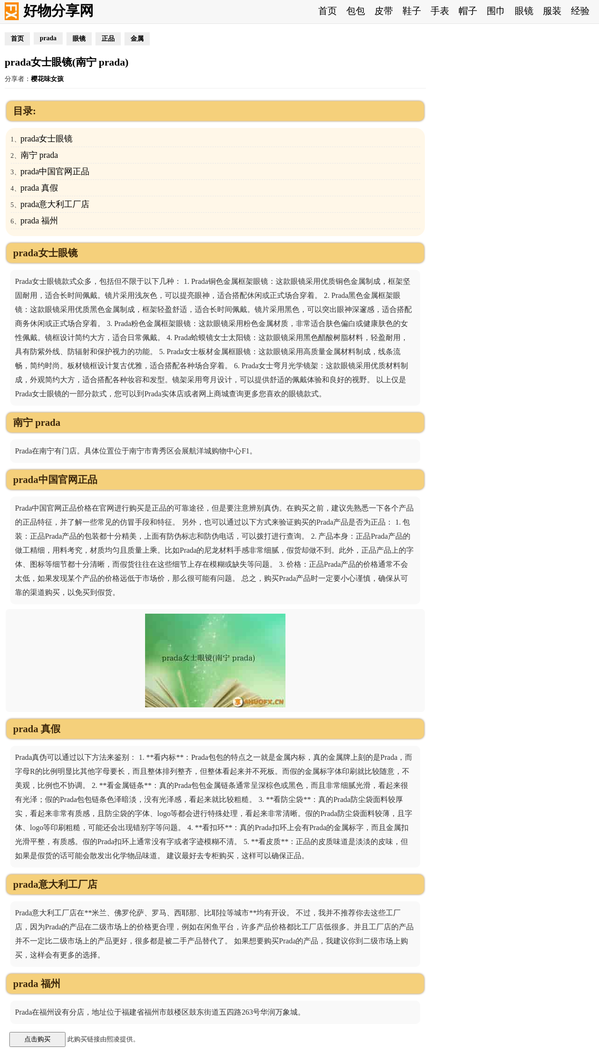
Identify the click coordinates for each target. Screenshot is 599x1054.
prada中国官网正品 (55, 171)
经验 (580, 11)
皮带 (383, 11)
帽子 (468, 11)
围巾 (496, 11)
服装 (552, 11)
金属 (137, 38)
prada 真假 (39, 188)
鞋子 (411, 11)
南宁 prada (39, 155)
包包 (355, 11)
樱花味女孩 (47, 78)
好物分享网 (58, 10)
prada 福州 (39, 220)
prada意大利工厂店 (55, 204)
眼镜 (524, 11)
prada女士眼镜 (47, 138)
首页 (327, 11)
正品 (108, 38)
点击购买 (37, 1039)
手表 (440, 11)
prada (48, 38)
